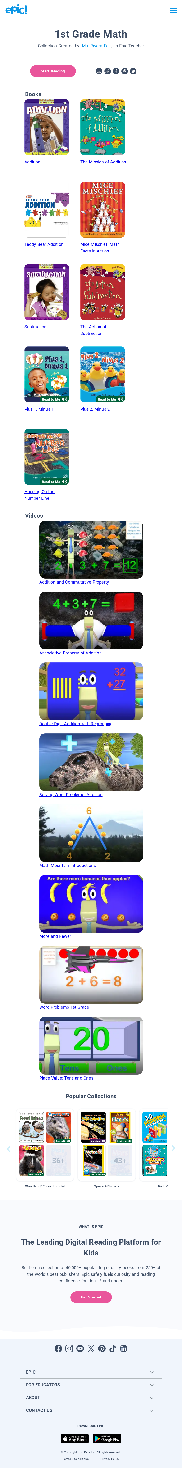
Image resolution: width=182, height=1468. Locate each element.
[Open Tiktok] (113, 1348)
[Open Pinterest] (102, 1348)
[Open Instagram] (69, 1348)
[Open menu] (173, 10)
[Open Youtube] (80, 1348)
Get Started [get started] (91, 1297)
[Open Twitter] (91, 1348)
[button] (45, 1145)
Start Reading (53, 70)
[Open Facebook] (58, 1348)
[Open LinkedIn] (123, 1348)
